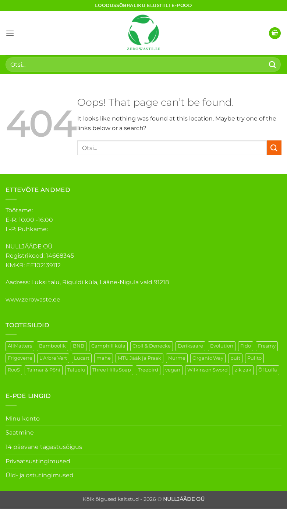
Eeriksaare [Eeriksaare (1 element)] (190, 346)
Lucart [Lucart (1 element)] (81, 358)
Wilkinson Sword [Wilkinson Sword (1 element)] (207, 370)
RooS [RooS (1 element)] (14, 370)
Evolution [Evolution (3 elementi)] (221, 346)
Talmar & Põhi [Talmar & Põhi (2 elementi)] (43, 370)
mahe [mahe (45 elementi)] (103, 358)
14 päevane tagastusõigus (44, 446)
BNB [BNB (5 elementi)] (78, 346)
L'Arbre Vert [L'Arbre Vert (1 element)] (53, 358)
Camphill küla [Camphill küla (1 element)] (108, 346)
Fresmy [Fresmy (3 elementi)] (267, 346)
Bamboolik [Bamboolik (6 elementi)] (52, 346)
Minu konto (23, 418)
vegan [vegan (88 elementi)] (172, 370)
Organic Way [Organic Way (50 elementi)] (207, 358)
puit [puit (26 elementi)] (235, 358)
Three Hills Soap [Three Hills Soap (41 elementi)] (111, 370)
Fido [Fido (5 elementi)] (245, 346)
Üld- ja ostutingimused (40, 475)
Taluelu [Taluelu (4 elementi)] (76, 370)
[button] (10, 33)
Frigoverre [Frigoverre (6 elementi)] (20, 358)
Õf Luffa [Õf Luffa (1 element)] (267, 370)
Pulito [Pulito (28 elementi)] (254, 358)
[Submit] (272, 64)
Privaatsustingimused (38, 461)
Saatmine (20, 432)
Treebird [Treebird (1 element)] (148, 370)
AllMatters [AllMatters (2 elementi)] (20, 346)
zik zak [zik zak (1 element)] (243, 370)
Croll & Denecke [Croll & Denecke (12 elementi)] (151, 346)
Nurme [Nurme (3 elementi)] (176, 358)
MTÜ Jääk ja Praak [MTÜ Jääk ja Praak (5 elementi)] (139, 358)
